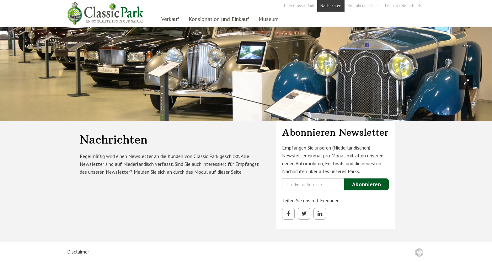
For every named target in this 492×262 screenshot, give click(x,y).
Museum (269, 19)
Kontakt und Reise (363, 5)
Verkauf (170, 19)
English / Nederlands (403, 5)
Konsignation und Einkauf (219, 19)
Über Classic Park (299, 5)
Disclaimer (78, 251)
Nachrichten (330, 5)
